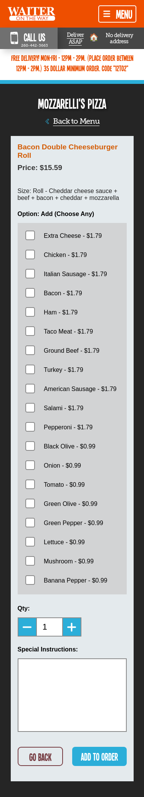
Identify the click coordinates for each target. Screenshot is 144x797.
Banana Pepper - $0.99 (75, 580)
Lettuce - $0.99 (64, 542)
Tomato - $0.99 (64, 484)
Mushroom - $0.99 (69, 561)
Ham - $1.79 (61, 312)
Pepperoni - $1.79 (68, 427)
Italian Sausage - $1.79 (75, 274)
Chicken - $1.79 (65, 255)
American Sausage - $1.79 (80, 389)
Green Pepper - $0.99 (73, 523)
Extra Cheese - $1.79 (73, 235)
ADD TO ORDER (99, 756)
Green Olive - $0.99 (71, 504)
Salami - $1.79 (63, 408)
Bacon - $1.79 (63, 293)
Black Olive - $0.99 (69, 446)
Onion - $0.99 (62, 465)
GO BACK (40, 757)
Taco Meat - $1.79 (68, 331)
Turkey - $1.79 (63, 370)
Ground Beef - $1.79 (71, 350)
